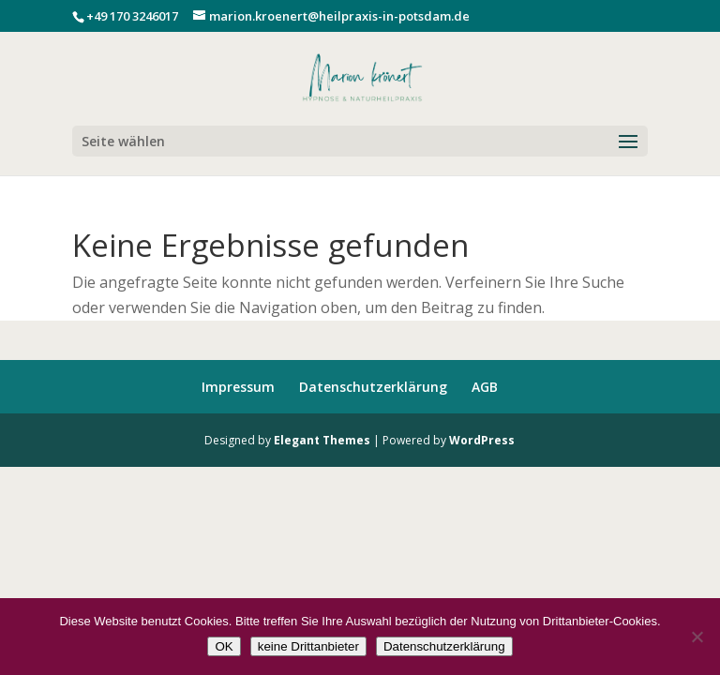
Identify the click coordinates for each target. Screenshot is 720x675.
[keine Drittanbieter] (696, 636)
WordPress (482, 440)
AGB (485, 387)
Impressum (238, 387)
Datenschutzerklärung (373, 387)
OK (223, 646)
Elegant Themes (322, 440)
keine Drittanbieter (308, 646)
